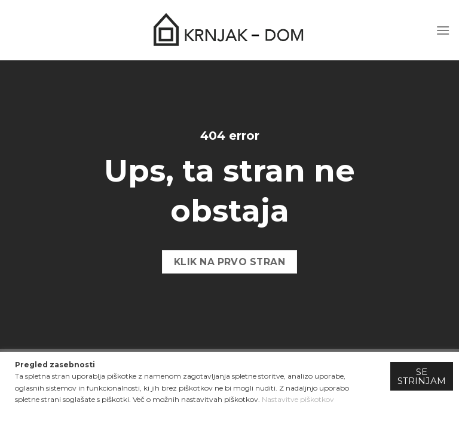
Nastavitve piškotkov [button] (298, 399)
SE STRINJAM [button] (421, 376)
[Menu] (443, 30)
